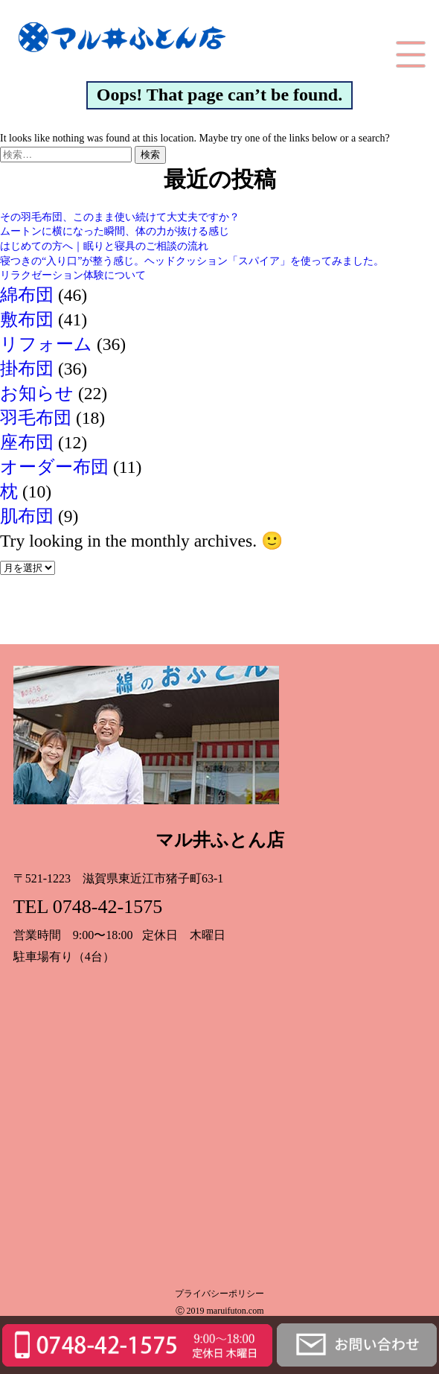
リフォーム (46, 344)
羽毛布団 (35, 417)
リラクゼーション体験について (73, 275)
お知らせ (37, 393)
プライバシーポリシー (219, 1293)
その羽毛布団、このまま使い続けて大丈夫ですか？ (120, 217)
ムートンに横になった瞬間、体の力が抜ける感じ (114, 231)
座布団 (27, 442)
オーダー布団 (54, 467)
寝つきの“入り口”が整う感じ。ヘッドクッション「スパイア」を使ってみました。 (192, 261)
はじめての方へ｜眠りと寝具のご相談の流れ (104, 246)
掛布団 (27, 368)
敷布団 (27, 319)
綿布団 (27, 295)
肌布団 (27, 516)
